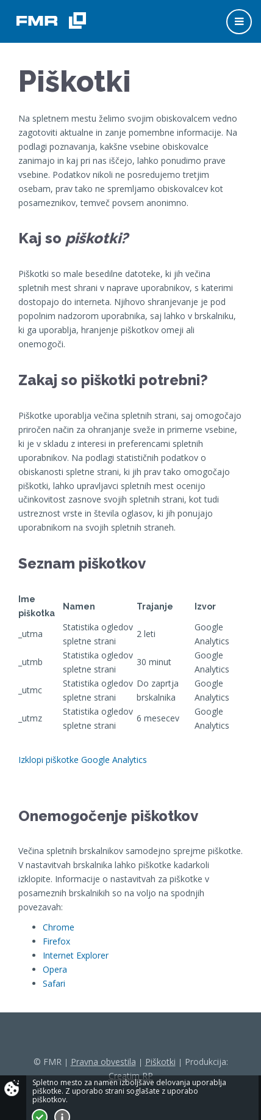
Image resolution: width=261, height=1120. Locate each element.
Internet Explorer (76, 955)
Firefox (56, 941)
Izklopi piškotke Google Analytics (82, 759)
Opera (55, 969)
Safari (54, 983)
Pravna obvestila (103, 1061)
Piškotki (160, 1061)
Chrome (58, 927)
